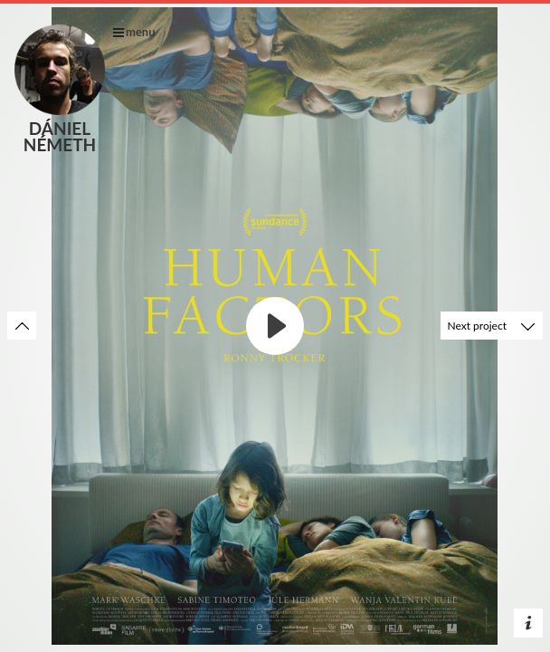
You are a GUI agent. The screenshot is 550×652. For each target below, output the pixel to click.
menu (134, 31)
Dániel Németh (59, 88)
